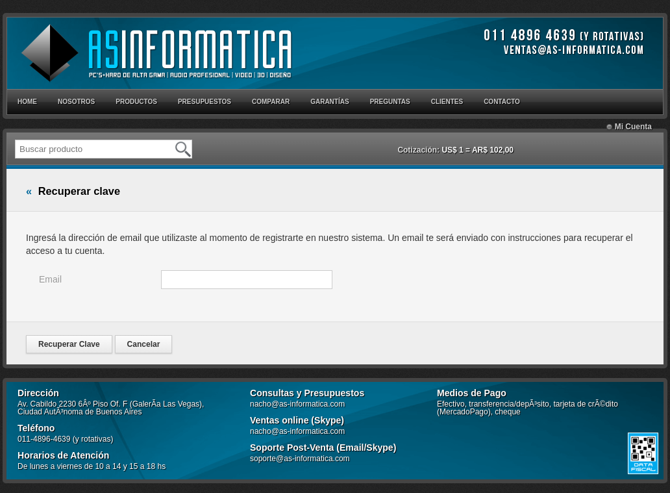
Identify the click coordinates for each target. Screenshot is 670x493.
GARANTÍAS (329, 101)
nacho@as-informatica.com (297, 404)
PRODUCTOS (136, 101)
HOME (27, 101)
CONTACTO (502, 101)
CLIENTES (447, 101)
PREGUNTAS (390, 101)
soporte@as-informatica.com (300, 458)
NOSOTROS (76, 101)
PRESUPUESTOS (204, 101)
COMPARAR (271, 101)
